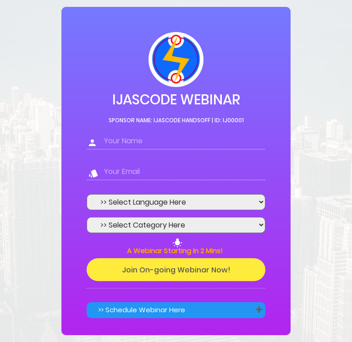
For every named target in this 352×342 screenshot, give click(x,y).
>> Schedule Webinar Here (141, 310)
